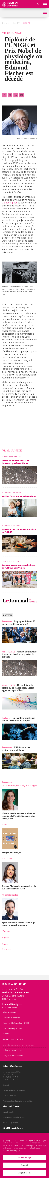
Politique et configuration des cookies (18, 1101)
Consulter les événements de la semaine (18, 1045)
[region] (24, 1155)
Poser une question (10, 1122)
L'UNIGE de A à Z (9, 1095)
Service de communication (15, 992)
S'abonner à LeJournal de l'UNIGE (16, 1023)
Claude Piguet (9, 202)
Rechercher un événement (13, 1050)
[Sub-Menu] (44, 12)
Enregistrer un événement (13, 1055)
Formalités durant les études (14, 1117)
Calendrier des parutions (12, 1028)
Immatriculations (9, 1112)
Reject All (24, 1165)
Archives (6, 1033)
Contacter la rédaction (11, 1018)
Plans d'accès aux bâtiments (14, 1090)
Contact (6, 1085)
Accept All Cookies (24, 1173)
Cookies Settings (24, 1157)
